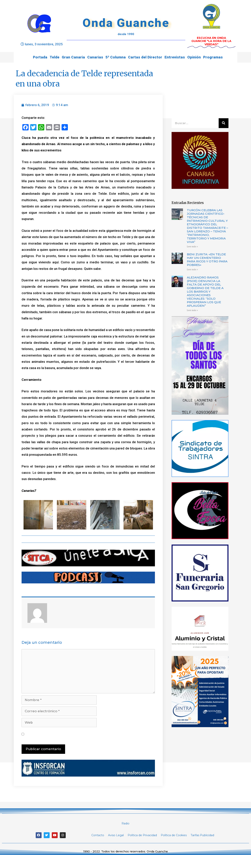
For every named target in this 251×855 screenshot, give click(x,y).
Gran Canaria (73, 57)
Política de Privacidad (142, 835)
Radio (125, 823)
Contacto (97, 835)
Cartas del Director (145, 57)
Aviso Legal (116, 835)
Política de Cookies (174, 835)
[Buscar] (223, 123)
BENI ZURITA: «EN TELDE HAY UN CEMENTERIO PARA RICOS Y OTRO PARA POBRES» (207, 259)
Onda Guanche (126, 23)
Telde (54, 57)
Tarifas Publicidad (202, 835)
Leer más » (192, 246)
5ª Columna (115, 57)
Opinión (194, 57)
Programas (213, 57)
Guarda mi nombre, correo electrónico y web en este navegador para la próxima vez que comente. (89, 734)
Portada (40, 57)
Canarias (95, 57)
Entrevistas (175, 57)
